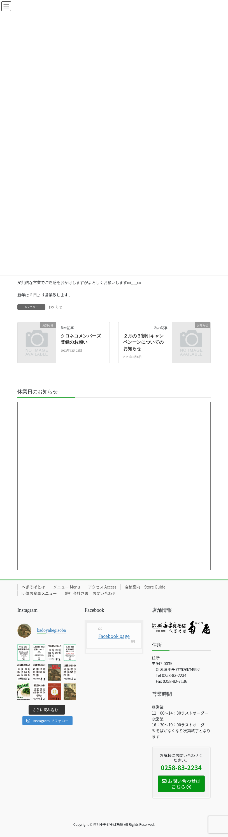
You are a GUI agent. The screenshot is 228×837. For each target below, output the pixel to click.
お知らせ (55, 307)
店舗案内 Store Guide (145, 587)
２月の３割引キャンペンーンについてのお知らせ (143, 342)
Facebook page (114, 636)
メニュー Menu (66, 587)
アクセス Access (102, 587)
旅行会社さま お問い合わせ (90, 593)
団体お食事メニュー (39, 593)
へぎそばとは (33, 587)
